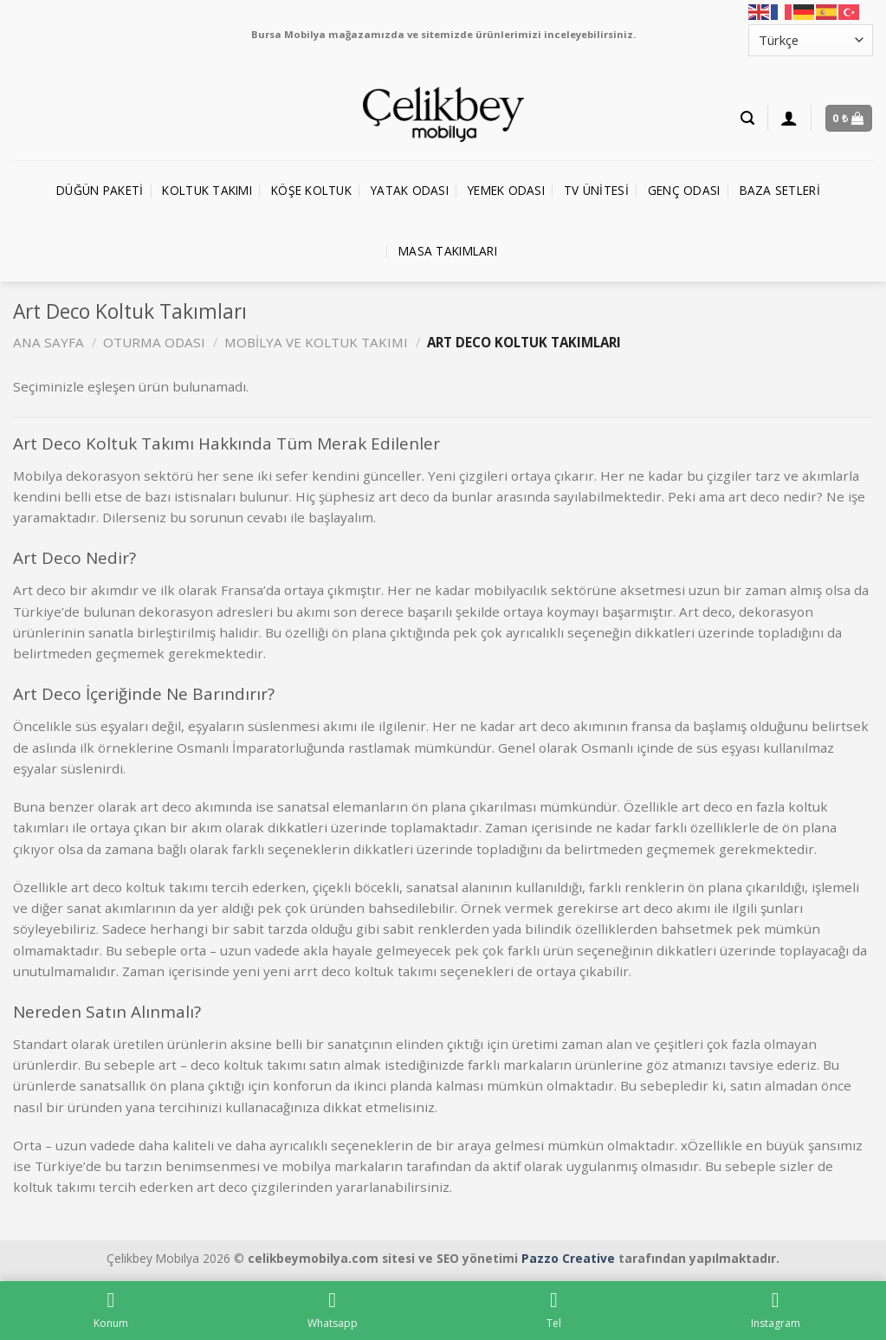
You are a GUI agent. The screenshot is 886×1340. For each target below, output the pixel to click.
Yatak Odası (410, 190)
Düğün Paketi (99, 190)
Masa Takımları (447, 251)
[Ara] (747, 118)
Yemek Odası (506, 190)
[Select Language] (810, 40)
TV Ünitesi (596, 190)
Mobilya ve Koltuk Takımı (316, 342)
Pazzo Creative (568, 1258)
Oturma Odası (154, 342)
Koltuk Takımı (207, 190)
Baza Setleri (780, 190)
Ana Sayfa (48, 342)
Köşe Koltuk (311, 190)
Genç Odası (684, 190)
